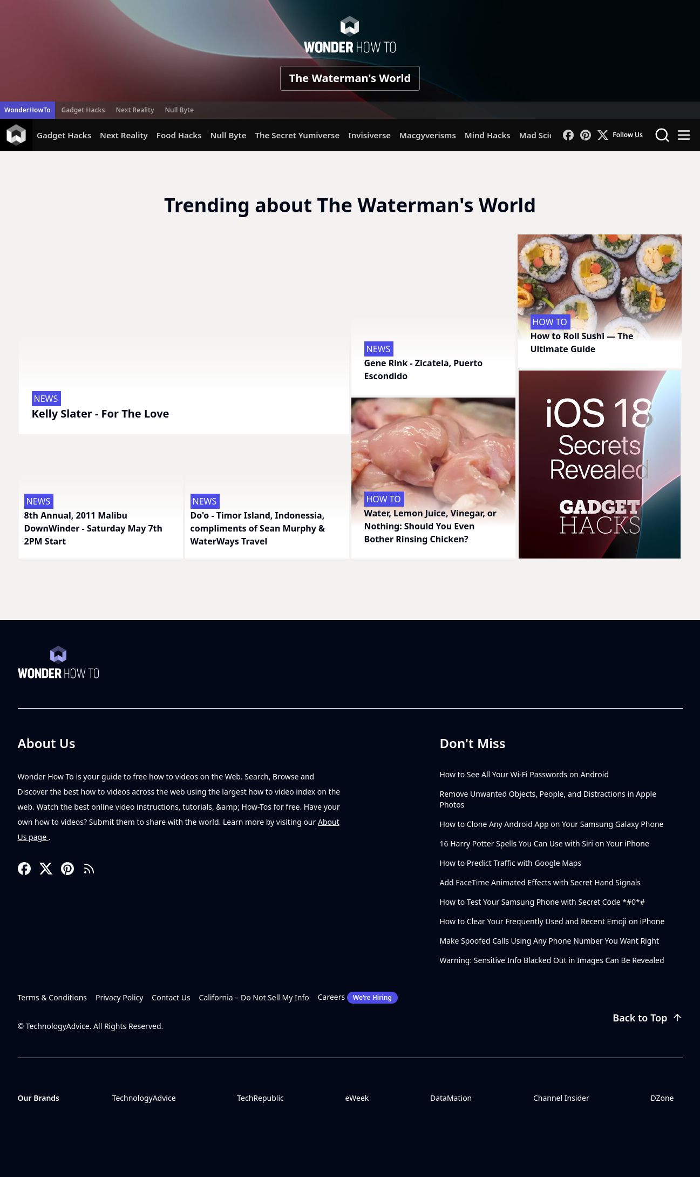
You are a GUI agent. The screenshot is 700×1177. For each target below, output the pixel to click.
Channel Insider (561, 1098)
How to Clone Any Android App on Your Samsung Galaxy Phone (552, 824)
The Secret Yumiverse (297, 135)
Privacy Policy (119, 997)
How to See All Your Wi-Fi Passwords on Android (524, 774)
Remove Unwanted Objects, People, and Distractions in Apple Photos (548, 799)
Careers (358, 998)
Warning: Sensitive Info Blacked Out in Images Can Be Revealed (552, 960)
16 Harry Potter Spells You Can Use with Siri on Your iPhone (544, 843)
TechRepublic (260, 1098)
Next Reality (134, 110)
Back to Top (647, 1017)
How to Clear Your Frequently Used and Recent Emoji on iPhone (552, 921)
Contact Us (171, 997)
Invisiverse (369, 135)
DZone (662, 1098)
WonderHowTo (27, 110)
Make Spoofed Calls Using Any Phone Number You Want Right (550, 941)
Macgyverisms (427, 135)
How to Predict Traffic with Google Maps (511, 863)
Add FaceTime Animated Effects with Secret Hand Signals (540, 882)
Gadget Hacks (83, 110)
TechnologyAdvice (144, 1098)
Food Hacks (179, 135)
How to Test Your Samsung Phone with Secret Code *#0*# (542, 902)
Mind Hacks (488, 135)
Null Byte (179, 110)
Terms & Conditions (52, 997)
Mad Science (543, 135)
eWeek (357, 1098)
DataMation (451, 1098)
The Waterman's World (350, 78)
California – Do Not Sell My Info (254, 997)
